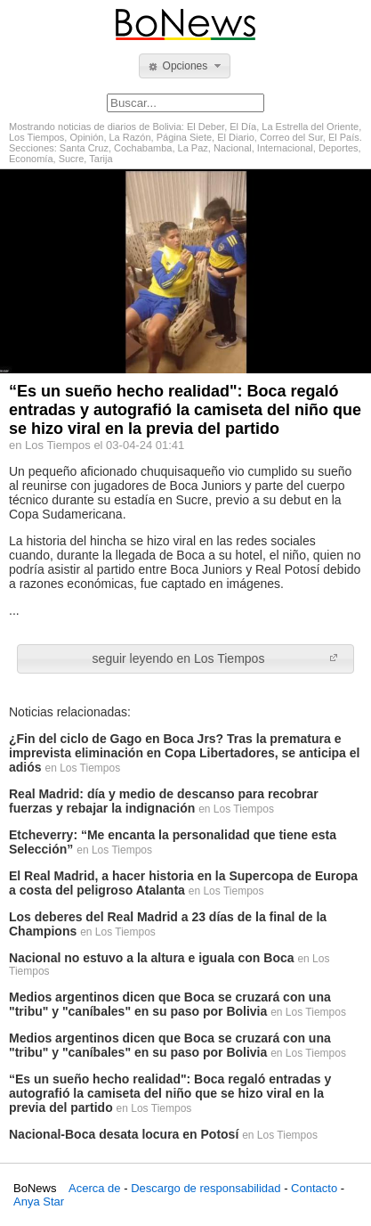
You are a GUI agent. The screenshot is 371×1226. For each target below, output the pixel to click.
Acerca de (95, 1188)
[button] (184, 65)
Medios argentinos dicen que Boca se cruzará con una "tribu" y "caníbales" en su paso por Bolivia (170, 1004)
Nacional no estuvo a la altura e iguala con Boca (151, 958)
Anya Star (38, 1201)
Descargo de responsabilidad (205, 1188)
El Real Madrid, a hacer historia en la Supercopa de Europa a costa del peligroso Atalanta (183, 883)
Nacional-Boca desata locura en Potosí (123, 1134)
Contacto (314, 1188)
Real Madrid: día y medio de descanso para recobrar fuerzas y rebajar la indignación (164, 801)
